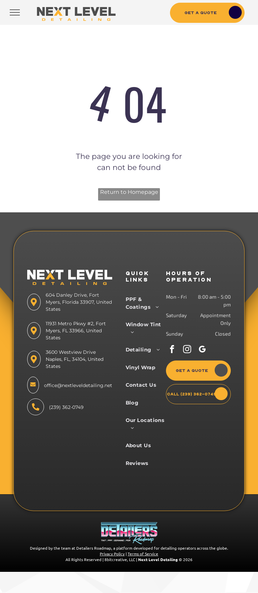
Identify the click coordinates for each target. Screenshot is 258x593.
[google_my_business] (202, 350)
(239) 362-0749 (66, 407)
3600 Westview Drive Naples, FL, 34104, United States (74, 359)
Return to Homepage (129, 192)
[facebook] (172, 350)
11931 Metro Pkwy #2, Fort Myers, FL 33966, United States (76, 331)
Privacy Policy (112, 553)
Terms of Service (143, 553)
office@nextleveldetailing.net (78, 385)
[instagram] (187, 350)
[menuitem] (147, 303)
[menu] (15, 12)
